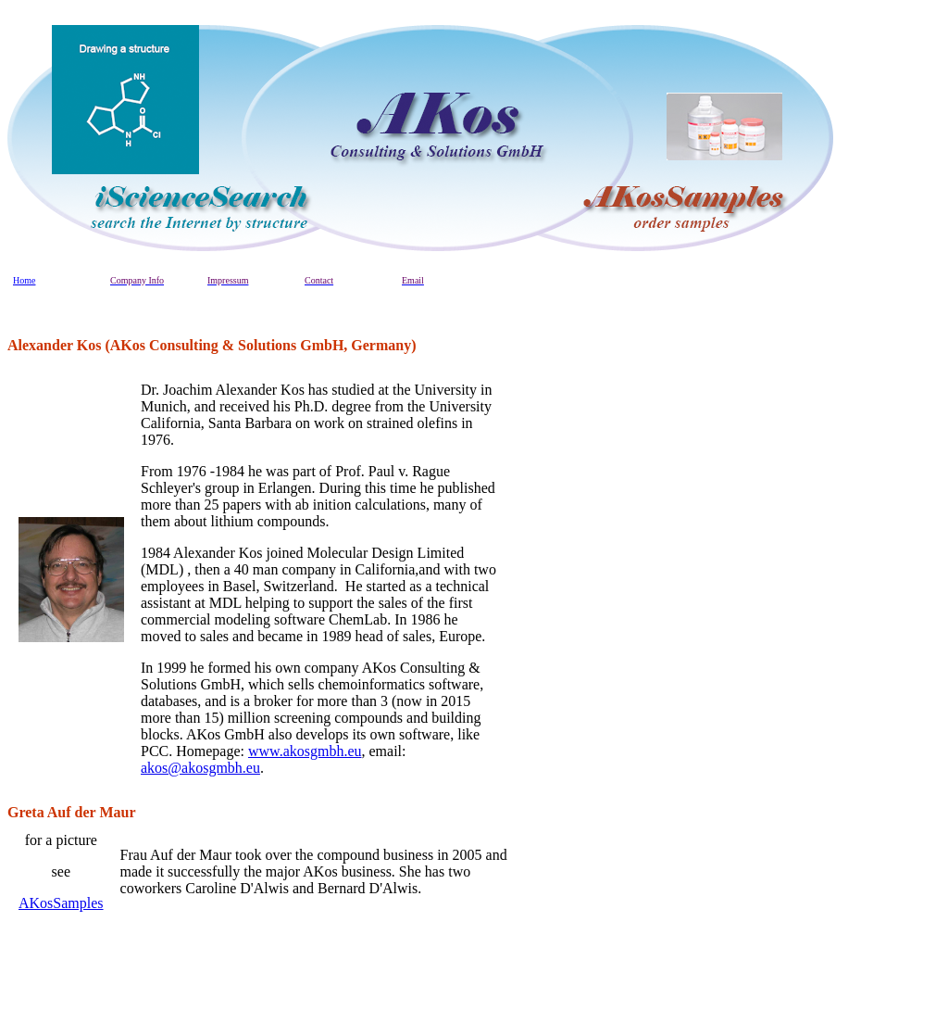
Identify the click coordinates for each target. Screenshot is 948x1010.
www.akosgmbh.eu (305, 751)
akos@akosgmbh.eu (200, 768)
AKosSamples (61, 903)
